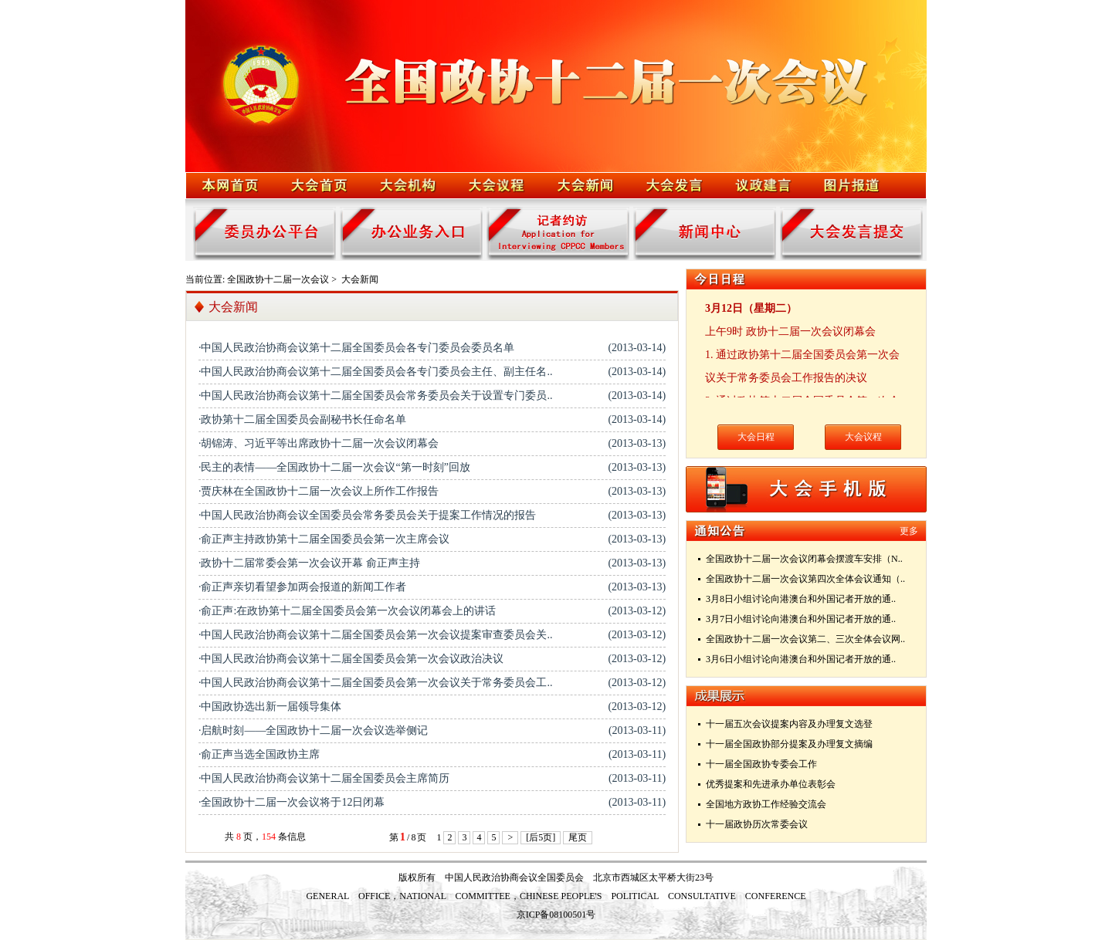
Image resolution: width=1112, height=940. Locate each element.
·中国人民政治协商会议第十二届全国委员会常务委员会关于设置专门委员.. (375, 395)
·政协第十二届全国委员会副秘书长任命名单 (302, 419)
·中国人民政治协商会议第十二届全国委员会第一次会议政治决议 (351, 658)
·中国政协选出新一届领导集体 (270, 706)
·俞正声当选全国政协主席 (259, 754)
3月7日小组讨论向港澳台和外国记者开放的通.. (801, 619)
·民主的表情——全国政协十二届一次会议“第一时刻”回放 (334, 467)
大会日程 (756, 436)
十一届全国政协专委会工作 (761, 764)
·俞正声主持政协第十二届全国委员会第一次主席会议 (324, 539)
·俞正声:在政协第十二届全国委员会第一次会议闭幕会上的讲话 (347, 611)
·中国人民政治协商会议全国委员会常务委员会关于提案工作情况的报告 (367, 515)
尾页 (577, 837)
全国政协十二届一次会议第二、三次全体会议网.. (805, 639)
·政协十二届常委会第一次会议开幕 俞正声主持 (309, 563)
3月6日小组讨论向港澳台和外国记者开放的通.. (801, 659)
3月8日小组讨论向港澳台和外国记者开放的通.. (801, 598)
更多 (909, 531)
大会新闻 (359, 279)
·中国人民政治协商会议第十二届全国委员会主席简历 (324, 778)
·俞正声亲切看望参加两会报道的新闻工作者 (302, 587)
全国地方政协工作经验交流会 (766, 804)
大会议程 (863, 436)
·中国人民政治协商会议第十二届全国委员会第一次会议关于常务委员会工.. (375, 682)
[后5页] (540, 837)
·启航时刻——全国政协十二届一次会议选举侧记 (313, 730)
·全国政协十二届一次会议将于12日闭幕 (291, 802)
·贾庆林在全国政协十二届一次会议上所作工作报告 (318, 491)
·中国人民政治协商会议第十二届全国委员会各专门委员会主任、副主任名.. (375, 371)
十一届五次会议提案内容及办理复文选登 (789, 724)
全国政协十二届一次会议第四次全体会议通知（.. (805, 578)
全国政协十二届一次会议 (278, 279)
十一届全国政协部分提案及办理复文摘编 (789, 744)
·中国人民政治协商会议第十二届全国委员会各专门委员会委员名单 (356, 347)
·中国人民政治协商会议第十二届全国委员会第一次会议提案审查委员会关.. (375, 635)
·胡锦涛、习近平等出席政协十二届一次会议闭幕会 (318, 443)
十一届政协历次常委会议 (757, 824)
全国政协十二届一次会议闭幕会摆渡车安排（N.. (804, 558)
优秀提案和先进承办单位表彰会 (771, 784)
